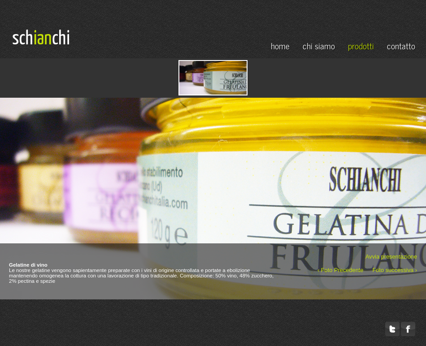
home (280, 45)
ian (43, 39)
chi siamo (319, 45)
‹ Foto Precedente (340, 269)
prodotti (361, 45)
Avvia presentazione (391, 256)
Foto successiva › (394, 269)
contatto (401, 45)
